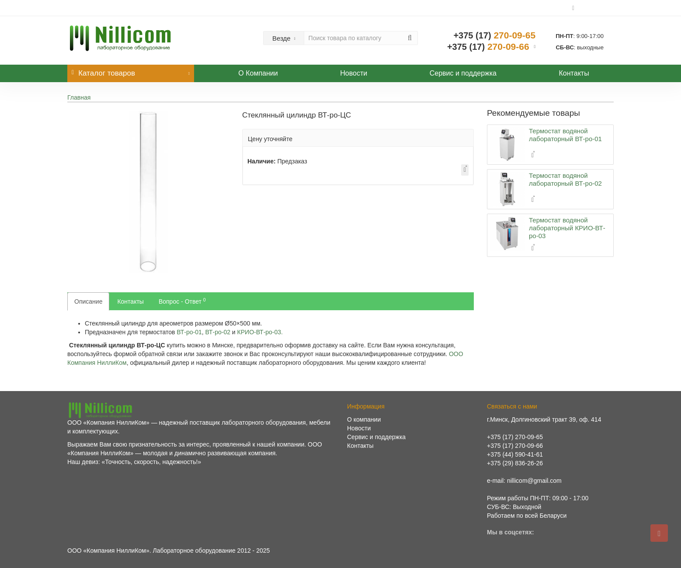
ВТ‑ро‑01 (189, 332)
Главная (78, 97)
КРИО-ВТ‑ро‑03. (260, 332)
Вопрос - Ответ (182, 301)
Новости (353, 73)
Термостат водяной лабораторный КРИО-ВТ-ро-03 (567, 227)
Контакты (574, 73)
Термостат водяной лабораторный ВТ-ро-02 (565, 179)
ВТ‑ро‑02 (217, 332)
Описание (88, 301)
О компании (364, 419)
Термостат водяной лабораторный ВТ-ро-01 (565, 134)
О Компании (258, 73)
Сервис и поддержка (463, 73)
